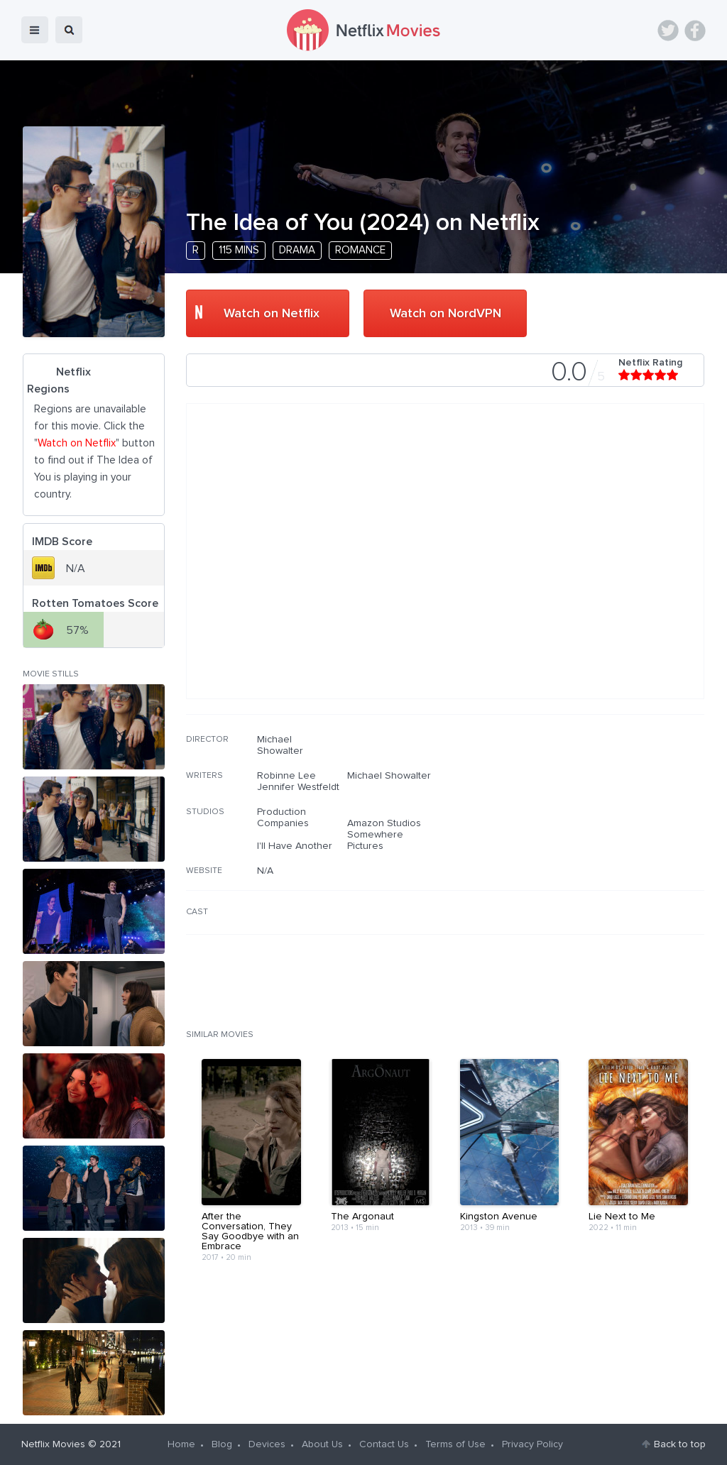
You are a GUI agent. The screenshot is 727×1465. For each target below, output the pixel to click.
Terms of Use (455, 1444)
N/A (265, 871)
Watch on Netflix (271, 313)
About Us (322, 1444)
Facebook (695, 30)
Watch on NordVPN (445, 313)
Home (181, 1444)
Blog (222, 1444)
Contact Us (384, 1444)
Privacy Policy (532, 1444)
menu (34, 29)
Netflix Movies (53, 1444)
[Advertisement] (597, 824)
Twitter (668, 30)
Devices (266, 1444)
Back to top (680, 1444)
